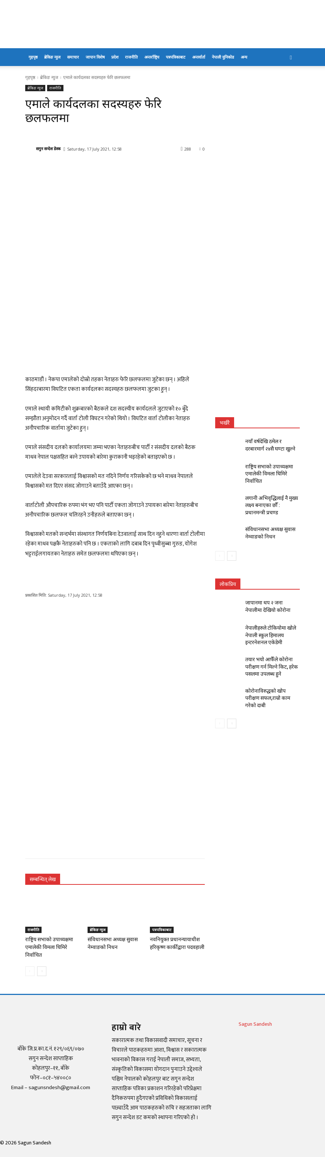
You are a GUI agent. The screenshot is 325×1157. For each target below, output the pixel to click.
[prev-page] (30, 963)
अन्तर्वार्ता (198, 57)
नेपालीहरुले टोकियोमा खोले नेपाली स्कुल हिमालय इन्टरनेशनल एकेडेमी (271, 621)
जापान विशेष (95, 57)
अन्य (244, 57)
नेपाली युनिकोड (223, 57)
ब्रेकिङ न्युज (52, 57)
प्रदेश (114, 57)
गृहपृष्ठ (33, 57)
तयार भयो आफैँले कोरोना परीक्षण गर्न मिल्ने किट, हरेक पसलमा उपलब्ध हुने (272, 650)
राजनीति (131, 57)
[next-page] (41, 963)
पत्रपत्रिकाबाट (176, 57)
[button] (291, 57)
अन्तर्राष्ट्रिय (151, 57)
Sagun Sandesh (255, 1015)
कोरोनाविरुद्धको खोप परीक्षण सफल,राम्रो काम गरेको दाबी (269, 674)
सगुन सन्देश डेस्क (48, 148)
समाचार (73, 57)
